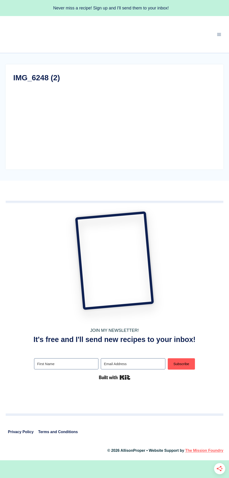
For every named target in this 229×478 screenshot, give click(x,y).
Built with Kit (114, 377)
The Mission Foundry (204, 450)
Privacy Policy (21, 432)
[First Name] (66, 363)
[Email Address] (133, 363)
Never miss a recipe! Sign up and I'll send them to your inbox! (111, 8)
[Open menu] (219, 34)
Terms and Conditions (58, 432)
